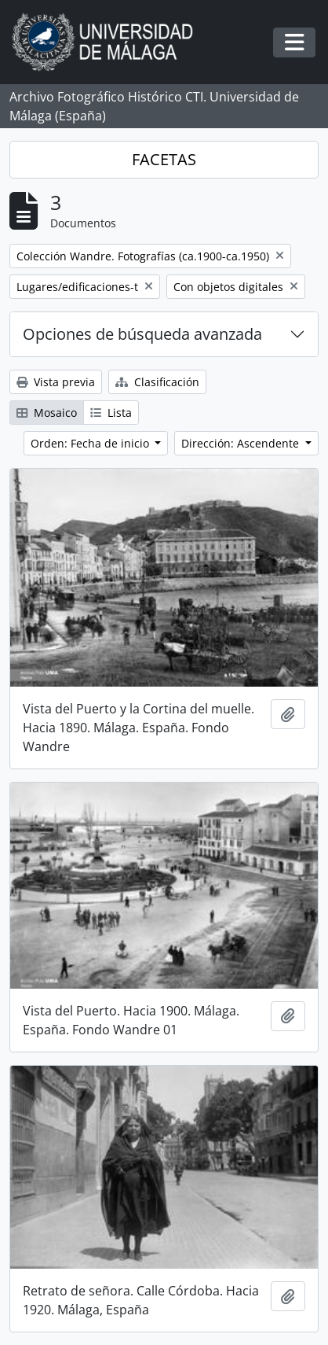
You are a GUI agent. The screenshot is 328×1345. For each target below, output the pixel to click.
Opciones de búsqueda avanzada (142, 334)
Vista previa (55, 381)
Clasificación (157, 381)
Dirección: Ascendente (241, 443)
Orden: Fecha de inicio (91, 443)
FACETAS (164, 159)
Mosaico (46, 412)
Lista (111, 412)
